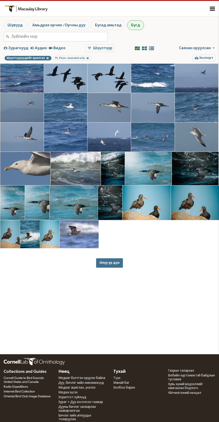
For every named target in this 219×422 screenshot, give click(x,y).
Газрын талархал (181, 370)
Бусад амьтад (108, 25)
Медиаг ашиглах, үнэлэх (76, 387)
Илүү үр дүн (109, 262)
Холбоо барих (124, 387)
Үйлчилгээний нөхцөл (184, 393)
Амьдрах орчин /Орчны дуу (58, 25)
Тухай (119, 372)
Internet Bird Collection (19, 391)
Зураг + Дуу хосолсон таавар (80, 402)
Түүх (116, 378)
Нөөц (64, 372)
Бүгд (135, 25)
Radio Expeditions (16, 386)
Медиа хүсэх (68, 392)
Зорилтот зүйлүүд (72, 397)
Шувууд (15, 25)
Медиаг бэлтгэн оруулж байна (81, 378)
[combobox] (59, 36)
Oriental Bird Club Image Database (27, 396)
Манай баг (121, 382)
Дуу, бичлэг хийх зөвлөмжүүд (81, 382)
